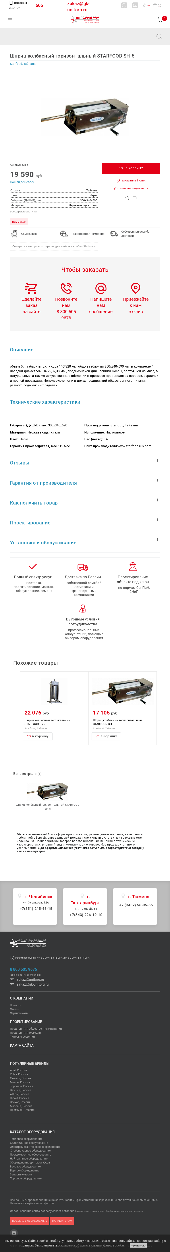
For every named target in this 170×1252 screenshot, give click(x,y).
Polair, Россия (19, 1074)
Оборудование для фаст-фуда (30, 1162)
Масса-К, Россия (21, 1106)
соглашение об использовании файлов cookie (91, 1245)
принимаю (138, 1245)
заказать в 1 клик (130, 180)
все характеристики (23, 211)
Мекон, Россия (20, 1082)
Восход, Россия (20, 1102)
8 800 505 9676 (23, 969)
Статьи (14, 1009)
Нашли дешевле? (22, 182)
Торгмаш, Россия (21, 1086)
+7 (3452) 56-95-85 (136, 905)
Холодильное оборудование (29, 1142)
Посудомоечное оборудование (30, 1154)
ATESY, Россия (19, 1094)
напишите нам (62, 1220)
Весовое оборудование (25, 1166)
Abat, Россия (18, 1070)
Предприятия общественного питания (36, 1028)
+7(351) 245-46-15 (36, 909)
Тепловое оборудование (26, 1138)
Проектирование (26, 1022)
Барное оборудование (24, 1170)
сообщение (101, 311)
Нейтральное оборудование (29, 1158)
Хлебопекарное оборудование (30, 1150)
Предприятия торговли (25, 1032)
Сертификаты (19, 1013)
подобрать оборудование (29, 1220)
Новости (15, 1005)
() (147, 5)
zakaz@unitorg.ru (25, 39)
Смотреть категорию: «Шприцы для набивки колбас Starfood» (53, 246)
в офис (136, 311)
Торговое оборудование (26, 1178)
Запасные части (21, 1174)
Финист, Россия (20, 1078)
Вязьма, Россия (20, 1090)
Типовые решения (22, 1036)
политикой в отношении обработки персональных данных (110, 1211)
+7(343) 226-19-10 (86, 915)
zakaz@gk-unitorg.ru (29, 984)
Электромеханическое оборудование (35, 1146)
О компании (21, 998)
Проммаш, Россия (22, 1109)
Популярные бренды (29, 1063)
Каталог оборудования (32, 1132)
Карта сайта (22, 1045)
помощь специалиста (131, 188)
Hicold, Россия (19, 1098)
